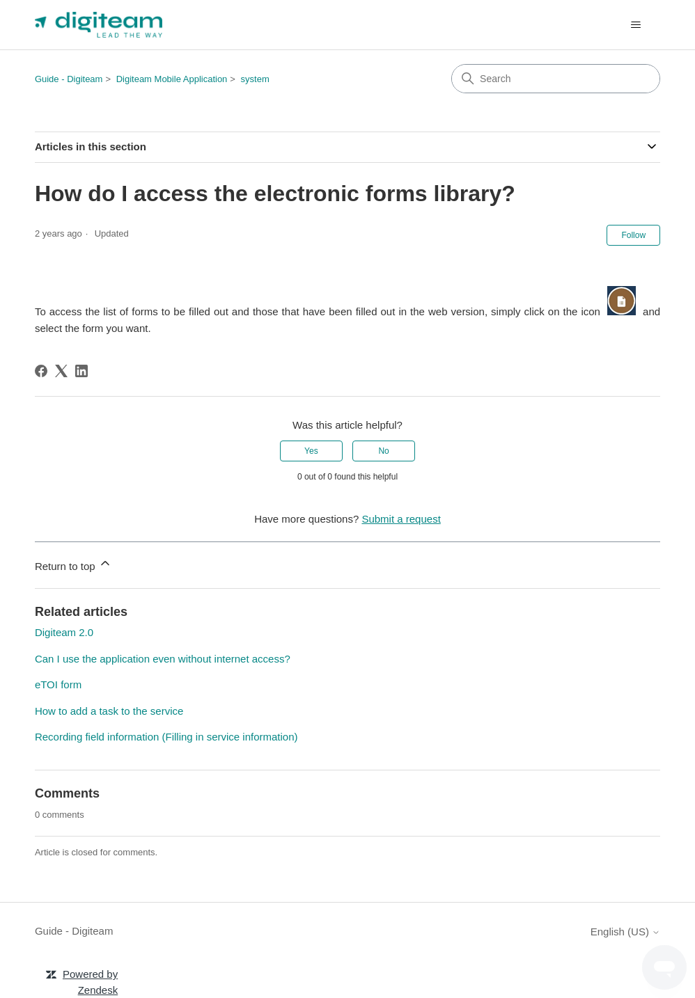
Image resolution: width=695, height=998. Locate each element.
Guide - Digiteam (69, 79)
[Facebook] (41, 371)
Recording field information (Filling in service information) (166, 737)
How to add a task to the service (109, 711)
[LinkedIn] (81, 371)
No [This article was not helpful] (383, 451)
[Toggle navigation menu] (635, 25)
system (255, 79)
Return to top (73, 564)
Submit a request (400, 519)
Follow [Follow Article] (633, 235)
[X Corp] (61, 371)
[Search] (555, 79)
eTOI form (58, 684)
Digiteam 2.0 (64, 632)
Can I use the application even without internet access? (162, 659)
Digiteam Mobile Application (172, 79)
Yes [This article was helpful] (311, 451)
